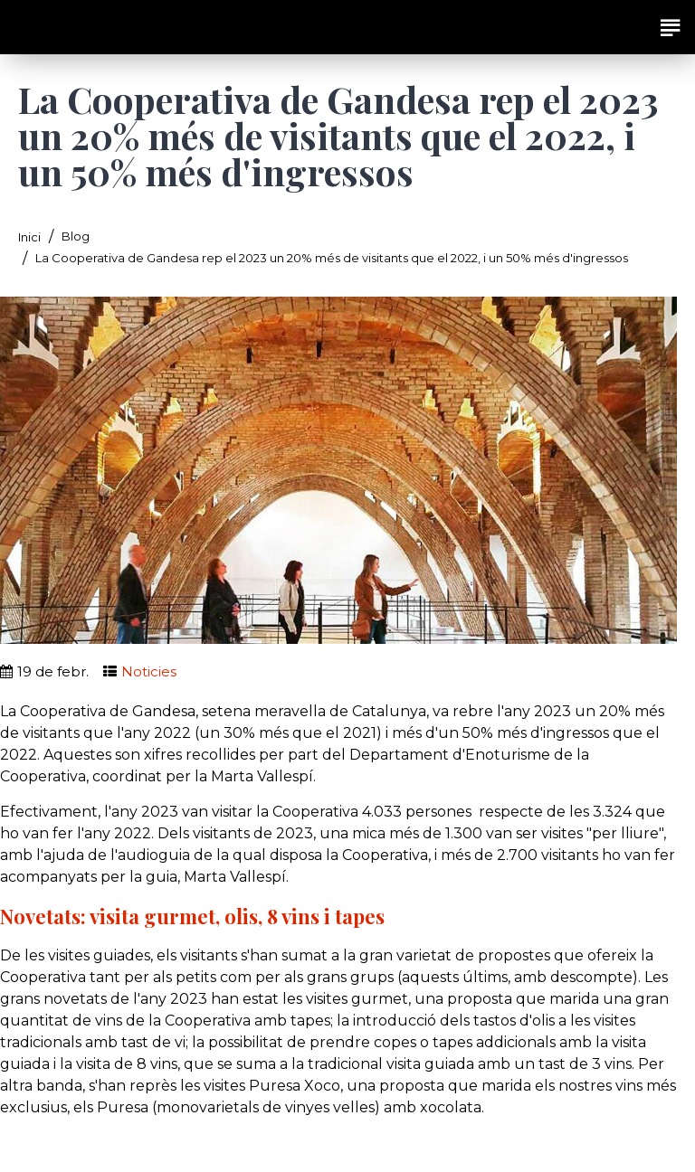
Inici (29, 237)
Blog (76, 236)
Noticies (148, 671)
